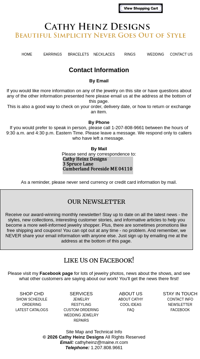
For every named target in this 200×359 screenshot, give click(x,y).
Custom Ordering (81, 310)
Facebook (180, 310)
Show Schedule (31, 299)
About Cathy (130, 299)
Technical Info (108, 331)
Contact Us (181, 54)
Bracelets (78, 54)
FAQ (130, 310)
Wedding (155, 54)
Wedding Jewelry (81, 315)
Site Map (75, 331)
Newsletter (180, 305)
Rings (130, 54)
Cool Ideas (131, 305)
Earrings (52, 54)
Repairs (81, 320)
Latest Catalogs (31, 310)
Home (27, 54)
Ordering (31, 305)
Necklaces (104, 54)
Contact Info (180, 299)
